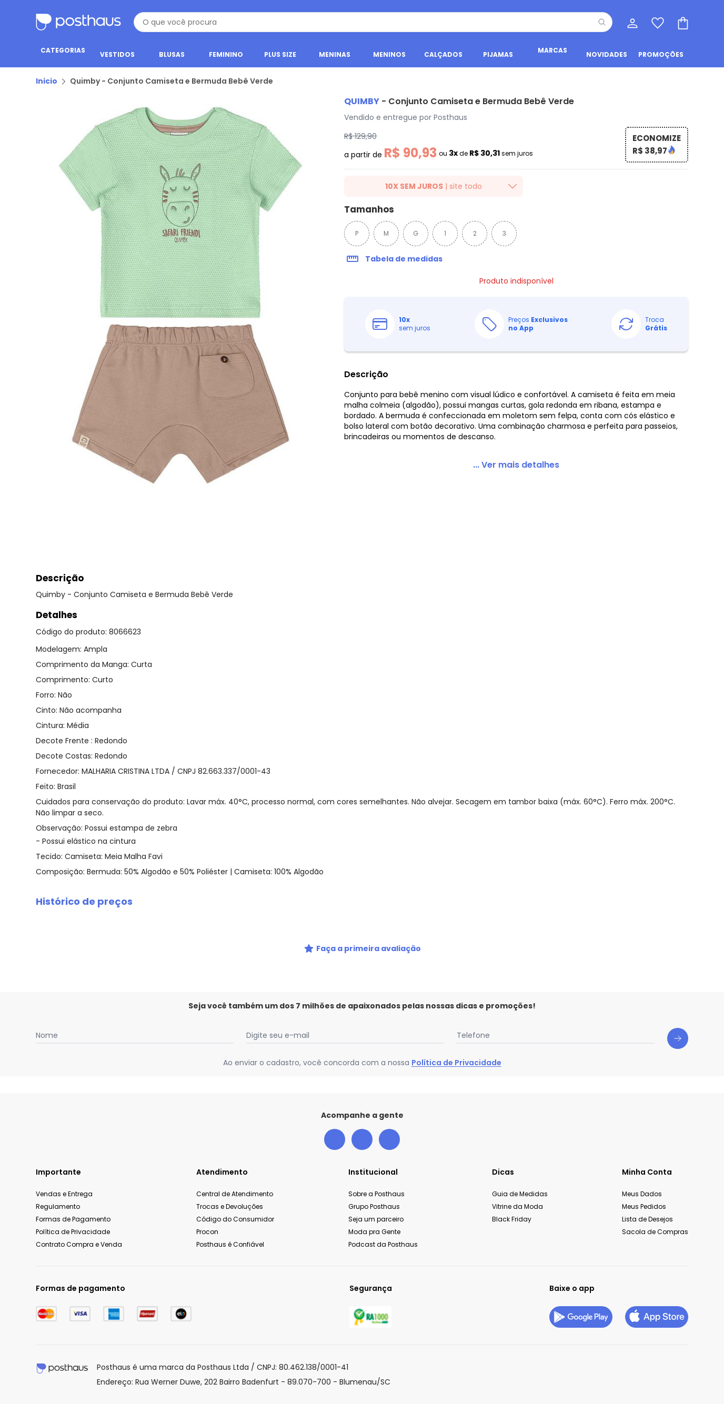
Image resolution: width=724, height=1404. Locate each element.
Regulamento (58, 1206)
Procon (207, 1231)
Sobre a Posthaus (376, 1193)
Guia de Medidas (520, 1193)
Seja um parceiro (376, 1219)
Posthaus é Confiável (230, 1244)
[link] (516, 465)
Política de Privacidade (456, 1062)
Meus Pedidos (644, 1206)
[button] (362, 901)
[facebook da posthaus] (334, 1139)
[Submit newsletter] (677, 1038)
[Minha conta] (631, 22)
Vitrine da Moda (517, 1206)
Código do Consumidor (235, 1219)
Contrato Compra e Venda (79, 1244)
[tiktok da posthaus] (389, 1139)
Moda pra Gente (374, 1231)
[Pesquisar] (602, 22)
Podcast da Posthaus (383, 1244)
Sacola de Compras (655, 1231)
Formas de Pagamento (73, 1219)
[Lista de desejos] (656, 22)
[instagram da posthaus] (362, 1139)
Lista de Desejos (647, 1219)
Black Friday (511, 1219)
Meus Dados (642, 1193)
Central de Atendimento (234, 1193)
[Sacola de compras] (682, 22)
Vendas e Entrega (64, 1193)
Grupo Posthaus (374, 1206)
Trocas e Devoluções (229, 1206)
